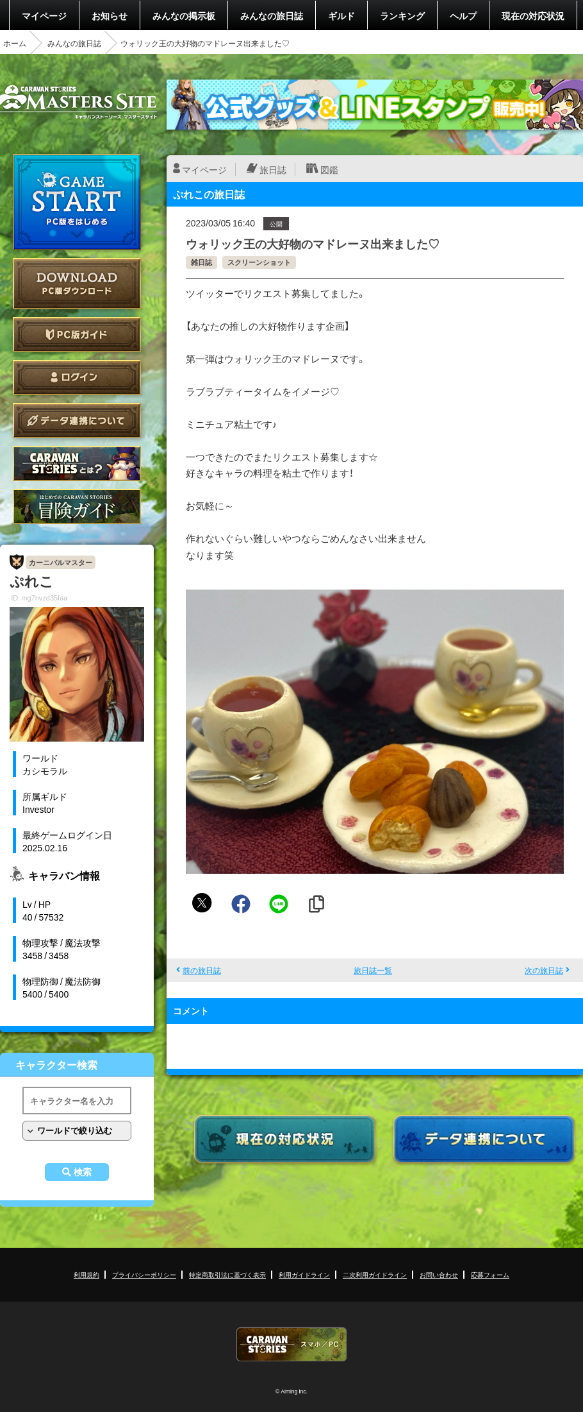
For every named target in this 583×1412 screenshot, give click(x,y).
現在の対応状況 (533, 15)
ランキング (402, 15)
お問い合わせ (439, 1274)
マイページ (44, 15)
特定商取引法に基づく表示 (227, 1274)
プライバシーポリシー (144, 1274)
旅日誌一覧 (373, 970)
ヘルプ (463, 15)
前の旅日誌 (202, 970)
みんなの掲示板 (183, 15)
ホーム (14, 43)
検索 (83, 1172)
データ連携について (77, 420)
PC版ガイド (77, 334)
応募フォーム (490, 1274)
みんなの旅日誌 (271, 15)
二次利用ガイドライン (375, 1274)
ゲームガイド (77, 506)
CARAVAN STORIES (291, 1344)
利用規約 (86, 1274)
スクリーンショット (259, 262)
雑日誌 (201, 262)
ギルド (341, 15)
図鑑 (329, 169)
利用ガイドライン (304, 1274)
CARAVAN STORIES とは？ (77, 463)
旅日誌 (272, 169)
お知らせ (109, 15)
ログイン (77, 377)
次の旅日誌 (544, 970)
